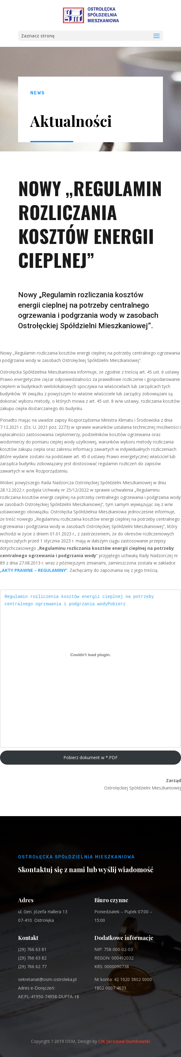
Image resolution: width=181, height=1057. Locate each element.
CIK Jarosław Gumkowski (124, 1041)
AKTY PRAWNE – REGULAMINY (34, 570)
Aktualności (71, 121)
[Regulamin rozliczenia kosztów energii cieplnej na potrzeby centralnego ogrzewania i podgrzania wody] (90, 654)
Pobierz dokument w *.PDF (90, 757)
